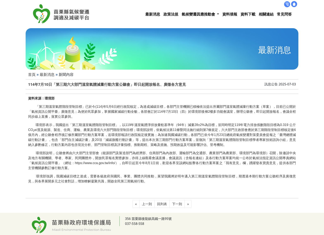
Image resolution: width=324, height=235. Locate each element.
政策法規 (170, 14)
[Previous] (135, 204)
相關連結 (266, 14)
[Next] (188, 204)
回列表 (162, 204)
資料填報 (229, 14)
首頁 (32, 74)
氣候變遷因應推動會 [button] (199, 14)
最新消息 (152, 14)
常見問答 (284, 14)
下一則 (177, 204)
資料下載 (248, 14)
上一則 (147, 204)
